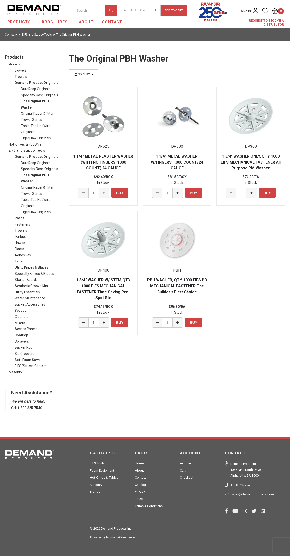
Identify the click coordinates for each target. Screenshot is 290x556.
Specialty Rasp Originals (39, 95)
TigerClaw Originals (36, 138)
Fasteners (22, 224)
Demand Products (22, 19)
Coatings (22, 335)
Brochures (55, 22)
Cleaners (22, 317)
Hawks (20, 243)
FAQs (139, 499)
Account (186, 463)
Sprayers (22, 341)
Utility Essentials (27, 292)
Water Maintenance (30, 298)
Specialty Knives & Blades (34, 274)
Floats (19, 249)
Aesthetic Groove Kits (31, 286)
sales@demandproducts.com (252, 494)
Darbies (21, 237)
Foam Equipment (102, 470)
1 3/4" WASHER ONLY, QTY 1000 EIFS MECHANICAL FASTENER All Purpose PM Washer (251, 162)
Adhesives (23, 255)
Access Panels (26, 329)
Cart (183, 470)
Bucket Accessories (30, 304)
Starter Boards (26, 280)
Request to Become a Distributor (266, 22)
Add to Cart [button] (173, 10)
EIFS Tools (97, 463)
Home (139, 463)
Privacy (140, 491)
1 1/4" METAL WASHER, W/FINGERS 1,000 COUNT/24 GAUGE (177, 162)
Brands (14, 64)
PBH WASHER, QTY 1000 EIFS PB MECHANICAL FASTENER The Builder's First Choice (177, 286)
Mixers (20, 323)
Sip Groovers (24, 354)
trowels (20, 70)
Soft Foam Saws (28, 360)
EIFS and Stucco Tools (27, 150)
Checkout (186, 477)
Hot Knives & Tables (104, 477)
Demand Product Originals (36, 83)
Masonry (15, 372)
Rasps (19, 218)
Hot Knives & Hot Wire (25, 144)
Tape (19, 261)
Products (19, 22)
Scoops (20, 310)
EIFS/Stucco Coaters (31, 366)
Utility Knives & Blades (31, 267)
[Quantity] (155, 10)
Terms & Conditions (149, 506)
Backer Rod (23, 347)
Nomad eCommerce (120, 537)
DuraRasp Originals (35, 89)
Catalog (140, 485)
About (86, 22)
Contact (112, 22)
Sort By (83, 74)
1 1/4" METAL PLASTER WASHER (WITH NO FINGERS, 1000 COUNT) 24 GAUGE (103, 162)
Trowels (21, 77)
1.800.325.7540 (240, 485)
